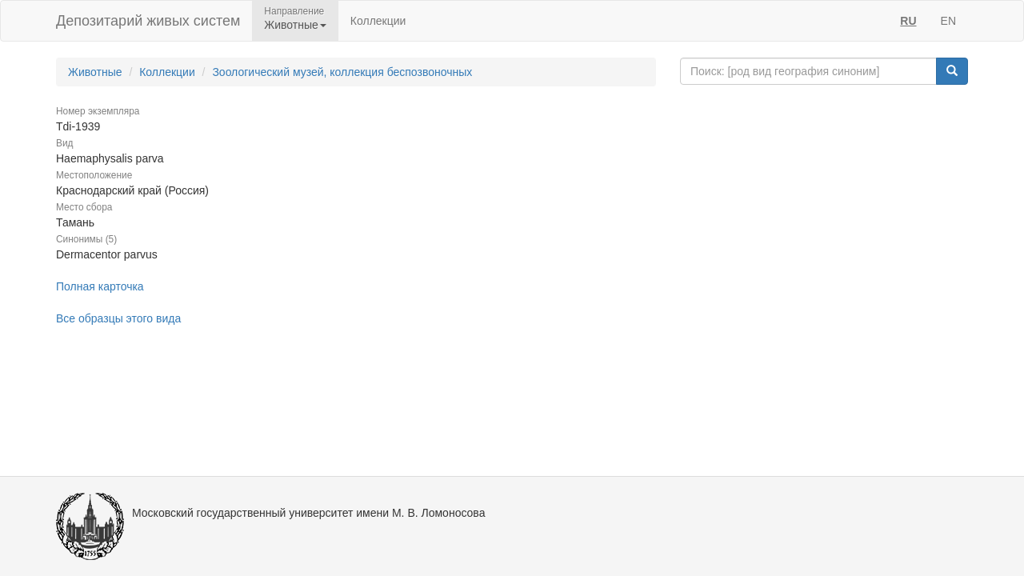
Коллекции (378, 20)
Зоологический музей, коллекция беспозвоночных (342, 72)
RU (908, 20)
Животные (95, 72)
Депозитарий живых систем (148, 21)
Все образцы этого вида (118, 318)
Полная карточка (100, 286)
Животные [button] (295, 24)
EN (948, 20)
